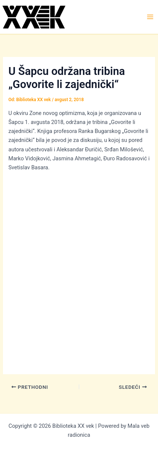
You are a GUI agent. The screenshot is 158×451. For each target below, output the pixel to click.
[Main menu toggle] (150, 17)
